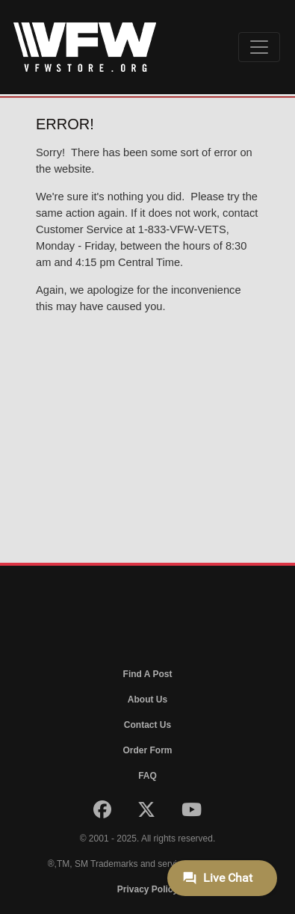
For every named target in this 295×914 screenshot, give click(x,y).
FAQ (147, 776)
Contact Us (147, 725)
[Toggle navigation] (259, 47)
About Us (147, 699)
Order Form (147, 750)
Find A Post (148, 674)
